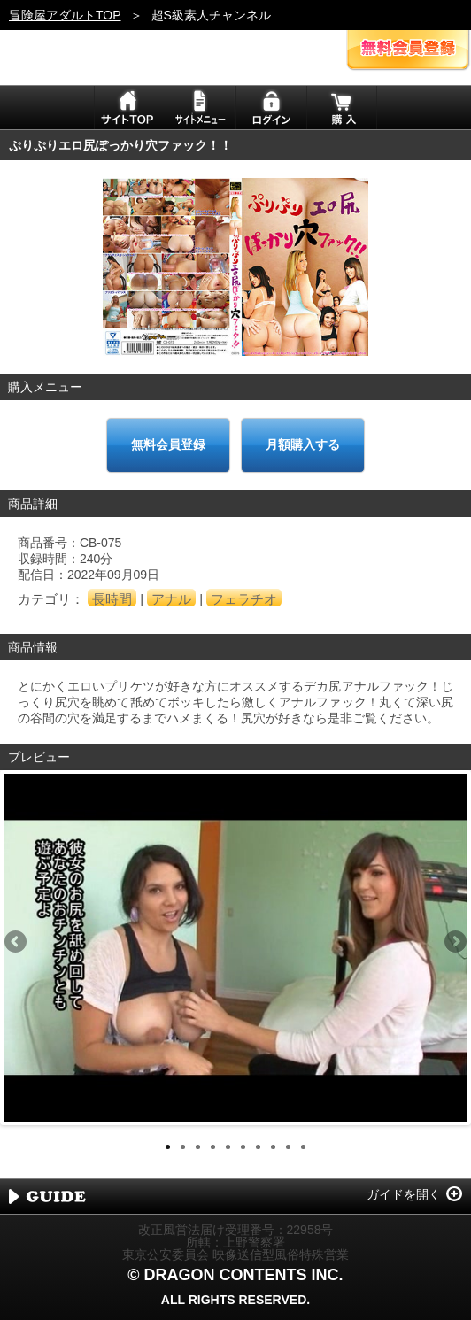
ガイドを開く (404, 1194)
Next (454, 943)
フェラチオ (244, 598)
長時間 (112, 598)
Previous (17, 943)
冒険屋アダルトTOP (65, 15)
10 (303, 1147)
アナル (171, 598)
